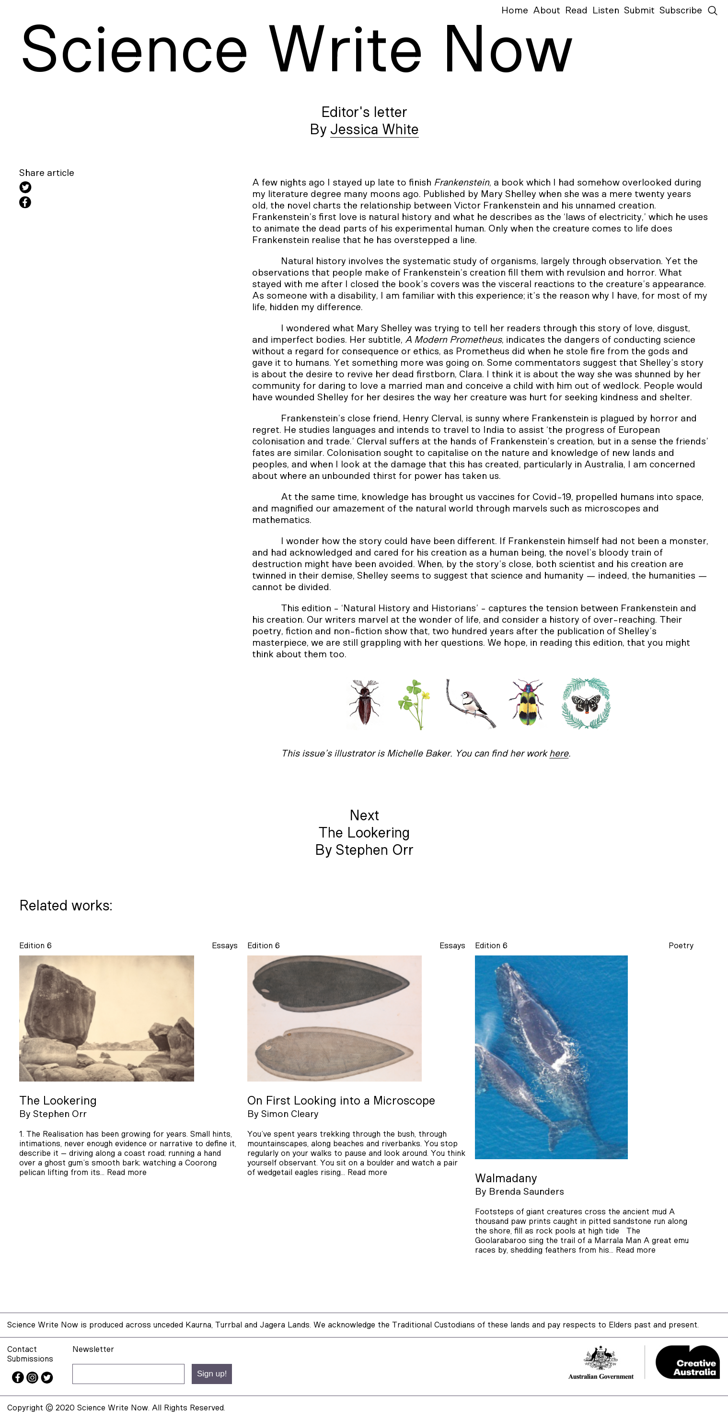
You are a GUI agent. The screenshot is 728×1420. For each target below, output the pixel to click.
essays (225, 946)
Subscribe (680, 10)
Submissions (30, 1359)
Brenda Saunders (526, 1192)
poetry (681, 946)
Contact (22, 1349)
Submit (639, 10)
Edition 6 (35, 946)
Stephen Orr (60, 1114)
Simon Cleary (290, 1114)
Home (514, 10)
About (546, 10)
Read (576, 10)
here (558, 753)
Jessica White (374, 130)
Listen (605, 10)
